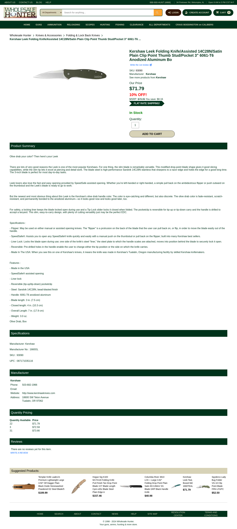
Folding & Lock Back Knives (83, 35)
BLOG (39, 2)
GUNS (39, 24)
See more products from (147, 77)
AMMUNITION (54, 24)
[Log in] (173, 12)
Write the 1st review (141, 65)
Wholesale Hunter (20, 35)
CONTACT (96, 514)
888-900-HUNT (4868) (160, 2)
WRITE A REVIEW (19, 453)
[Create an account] (197, 12)
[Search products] (108, 12)
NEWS (115, 514)
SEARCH (58, 514)
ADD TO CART (152, 134)
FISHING (119, 24)
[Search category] (51, 12)
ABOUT (77, 514)
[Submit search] (158, 12)
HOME (27, 24)
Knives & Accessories (49, 35)
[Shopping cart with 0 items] (223, 12)
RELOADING (73, 24)
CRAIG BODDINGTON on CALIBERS (194, 24)
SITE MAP (152, 514)
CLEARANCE (137, 24)
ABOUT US (10, 2)
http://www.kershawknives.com (38, 393)
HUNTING (105, 24)
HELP (48, 2)
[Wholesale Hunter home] (20, 12)
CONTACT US (25, 2)
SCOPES (90, 24)
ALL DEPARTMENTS (159, 24)
